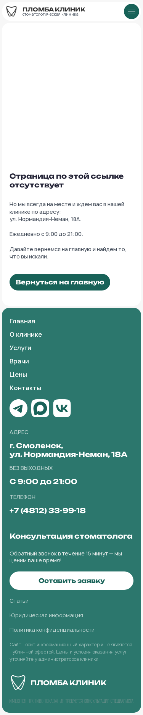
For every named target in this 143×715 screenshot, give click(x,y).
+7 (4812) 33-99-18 (48, 510)
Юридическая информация (46, 615)
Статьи (19, 600)
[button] (71, 580)
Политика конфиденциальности (52, 629)
